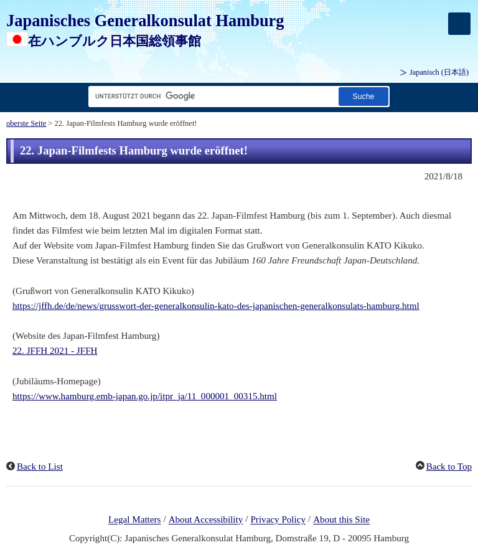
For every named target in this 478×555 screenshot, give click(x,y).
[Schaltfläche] (363, 96)
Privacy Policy (278, 520)
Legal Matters (134, 520)
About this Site (341, 520)
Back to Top (449, 467)
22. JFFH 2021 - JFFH (54, 351)
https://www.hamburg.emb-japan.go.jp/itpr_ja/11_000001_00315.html (144, 396)
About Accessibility (206, 520)
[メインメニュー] (459, 23)
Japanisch (439, 72)
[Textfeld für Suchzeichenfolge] (211, 96)
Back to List (40, 467)
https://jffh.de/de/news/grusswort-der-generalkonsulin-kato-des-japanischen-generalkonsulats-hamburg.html (215, 306)
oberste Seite (26, 123)
